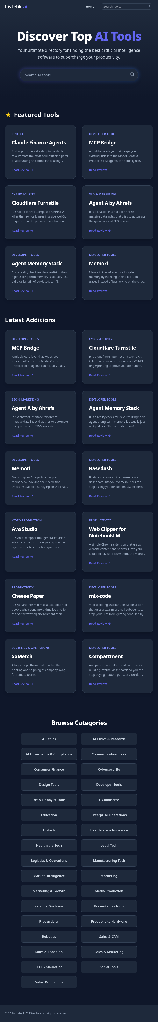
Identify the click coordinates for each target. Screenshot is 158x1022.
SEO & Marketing (49, 967)
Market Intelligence (49, 876)
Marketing (109, 876)
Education (49, 815)
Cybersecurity (109, 769)
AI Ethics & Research (109, 739)
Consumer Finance (49, 769)
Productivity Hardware (109, 921)
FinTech (49, 830)
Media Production (109, 891)
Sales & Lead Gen (49, 951)
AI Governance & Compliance (49, 754)
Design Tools (49, 784)
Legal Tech (109, 845)
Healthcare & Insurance (109, 830)
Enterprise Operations (109, 815)
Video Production (49, 982)
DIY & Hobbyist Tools (48, 800)
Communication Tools (109, 754)
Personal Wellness (49, 906)
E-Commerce (109, 800)
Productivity (49, 921)
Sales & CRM (109, 936)
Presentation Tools (109, 906)
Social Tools (109, 967)
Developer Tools (109, 784)
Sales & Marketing (108, 951)
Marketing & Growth (49, 891)
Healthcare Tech (49, 845)
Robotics (49, 936)
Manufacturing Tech (109, 860)
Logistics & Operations (49, 860)
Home (90, 6)
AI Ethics (49, 739)
